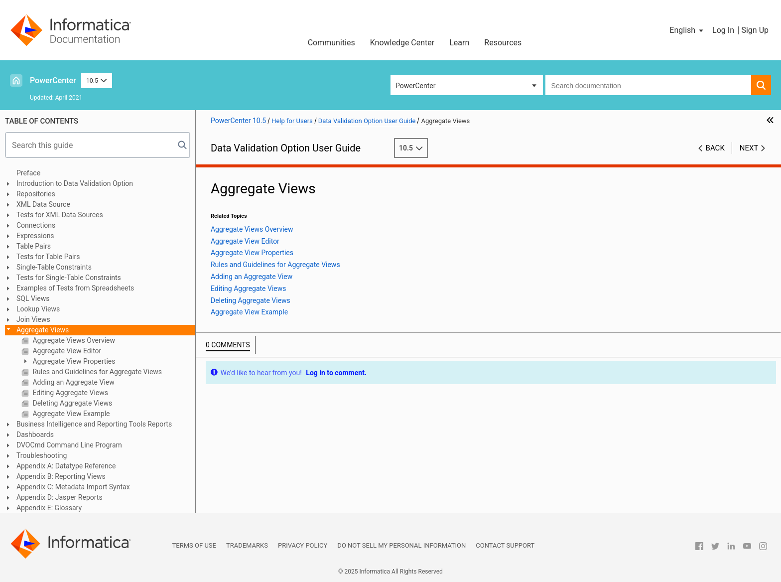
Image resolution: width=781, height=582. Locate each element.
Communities (331, 42)
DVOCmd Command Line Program (69, 445)
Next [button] (749, 148)
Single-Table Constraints (54, 267)
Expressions (35, 236)
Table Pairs (33, 246)
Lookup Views (38, 309)
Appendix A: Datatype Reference (66, 466)
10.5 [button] (96, 80)
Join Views (33, 319)
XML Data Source (43, 204)
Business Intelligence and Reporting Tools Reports (94, 424)
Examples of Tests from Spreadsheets (75, 288)
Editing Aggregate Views (69, 393)
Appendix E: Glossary (49, 508)
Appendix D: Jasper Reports (59, 497)
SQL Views (32, 298)
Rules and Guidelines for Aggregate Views (96, 372)
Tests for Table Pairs (48, 257)
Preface (28, 173)
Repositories (35, 194)
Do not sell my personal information (401, 545)
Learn (459, 42)
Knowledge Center (402, 42)
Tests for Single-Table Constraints (68, 278)
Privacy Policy (302, 545)
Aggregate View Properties (73, 361)
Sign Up (755, 30)
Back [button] (715, 148)
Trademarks (247, 545)
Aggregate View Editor (66, 351)
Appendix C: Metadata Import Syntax (73, 487)
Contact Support (505, 545)
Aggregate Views (42, 330)
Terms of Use (194, 545)
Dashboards (35, 434)
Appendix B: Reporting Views (61, 476)
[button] (687, 30)
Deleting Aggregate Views (71, 403)
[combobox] (648, 85)
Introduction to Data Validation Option (74, 183)
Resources (502, 42)
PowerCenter (53, 80)
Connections (35, 225)
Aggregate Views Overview (73, 340)
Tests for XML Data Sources (59, 215)
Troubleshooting (41, 455)
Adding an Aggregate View (73, 382)
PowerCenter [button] (415, 86)
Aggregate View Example (70, 414)
